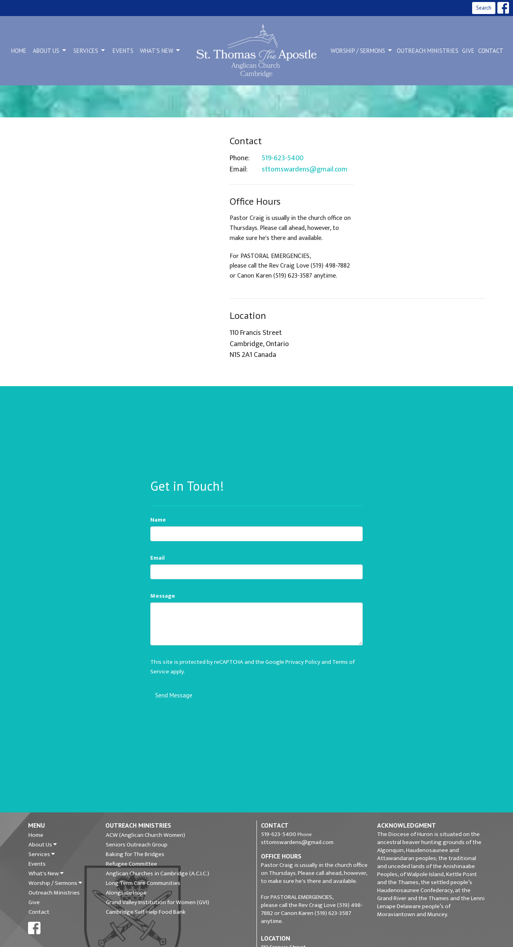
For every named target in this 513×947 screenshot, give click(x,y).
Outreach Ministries (427, 50)
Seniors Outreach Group (137, 845)
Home (18, 50)
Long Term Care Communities (143, 883)
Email (157, 557)
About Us (50, 50)
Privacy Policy (302, 662)
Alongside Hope (126, 893)
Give (468, 50)
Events (123, 50)
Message (162, 595)
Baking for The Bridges (135, 854)
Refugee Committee (131, 864)
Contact (490, 50)
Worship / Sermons (362, 50)
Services (89, 50)
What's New (160, 50)
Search (483, 7)
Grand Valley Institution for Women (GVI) (157, 902)
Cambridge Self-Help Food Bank (146, 912)
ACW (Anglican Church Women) (145, 835)
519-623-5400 (282, 158)
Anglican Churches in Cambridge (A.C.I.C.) (157, 873)
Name (158, 519)
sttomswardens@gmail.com (304, 169)
